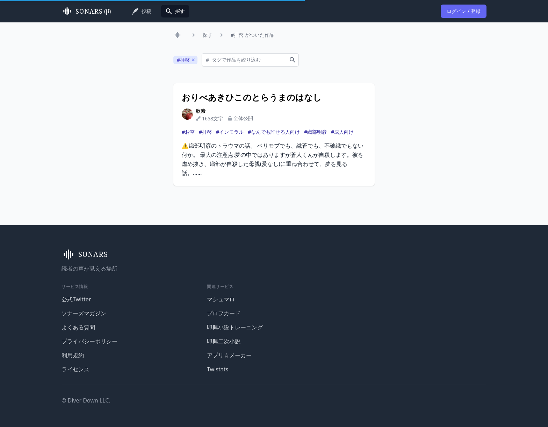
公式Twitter (76, 299)
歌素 (201, 110)
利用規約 (73, 355)
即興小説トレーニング (235, 327)
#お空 (188, 131)
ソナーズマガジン (84, 313)
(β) (86, 11)
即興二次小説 (223, 341)
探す (207, 34)
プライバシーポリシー (89, 341)
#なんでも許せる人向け (274, 131)
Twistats (217, 369)
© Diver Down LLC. (86, 400)
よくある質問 (78, 327)
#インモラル (230, 131)
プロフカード (223, 313)
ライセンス (75, 369)
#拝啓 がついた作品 (252, 34)
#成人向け (342, 131)
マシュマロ (221, 299)
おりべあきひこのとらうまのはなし (252, 97)
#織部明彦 (315, 131)
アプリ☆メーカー (229, 355)
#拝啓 (205, 131)
